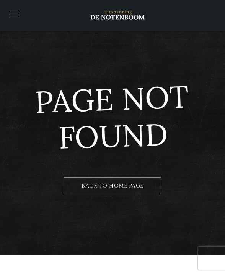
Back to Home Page (112, 185)
